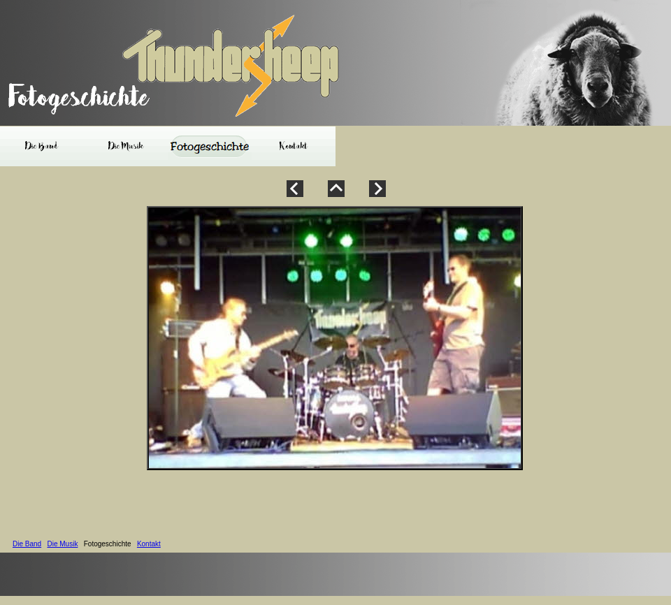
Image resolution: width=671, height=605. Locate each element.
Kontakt (149, 544)
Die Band (27, 544)
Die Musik (62, 544)
